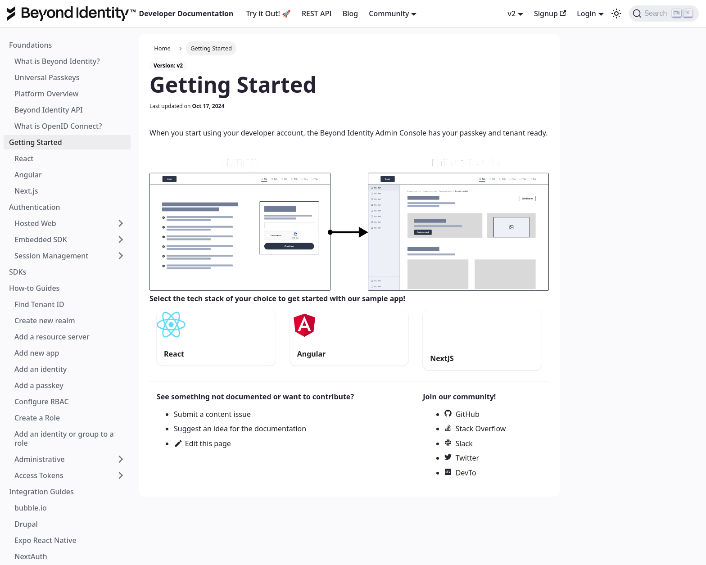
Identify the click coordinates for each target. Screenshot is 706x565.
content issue (228, 414)
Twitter (467, 458)
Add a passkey (38, 385)
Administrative (39, 459)
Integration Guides (41, 492)
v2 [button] (512, 13)
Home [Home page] (162, 48)
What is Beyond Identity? (57, 61)
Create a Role (37, 418)
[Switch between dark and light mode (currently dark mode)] (616, 13)
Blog (350, 13)
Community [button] (389, 13)
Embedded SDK (40, 239)
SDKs (17, 272)
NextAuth (30, 556)
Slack (464, 443)
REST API (317, 13)
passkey (472, 133)
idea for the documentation (259, 429)
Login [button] (586, 13)
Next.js (26, 191)
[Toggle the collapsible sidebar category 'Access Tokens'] (121, 475)
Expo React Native (45, 540)
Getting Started (35, 142)
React (23, 158)
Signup (550, 13)
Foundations (30, 45)
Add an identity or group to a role (64, 438)
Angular (28, 175)
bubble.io (30, 508)
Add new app (36, 353)
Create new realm (44, 320)
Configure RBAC (41, 402)
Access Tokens (38, 475)
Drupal (26, 524)
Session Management (51, 256)
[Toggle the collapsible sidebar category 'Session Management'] (121, 256)
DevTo (466, 473)
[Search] (664, 13)
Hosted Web (35, 223)
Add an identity (40, 369)
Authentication (34, 207)
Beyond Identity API (48, 110)
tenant (514, 133)
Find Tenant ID (39, 304)
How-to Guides (34, 288)
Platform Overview (46, 94)
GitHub (468, 414)
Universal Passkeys (46, 77)
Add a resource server (52, 337)
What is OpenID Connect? (58, 126)
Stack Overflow (481, 429)
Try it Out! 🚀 (268, 13)
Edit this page (202, 443)
